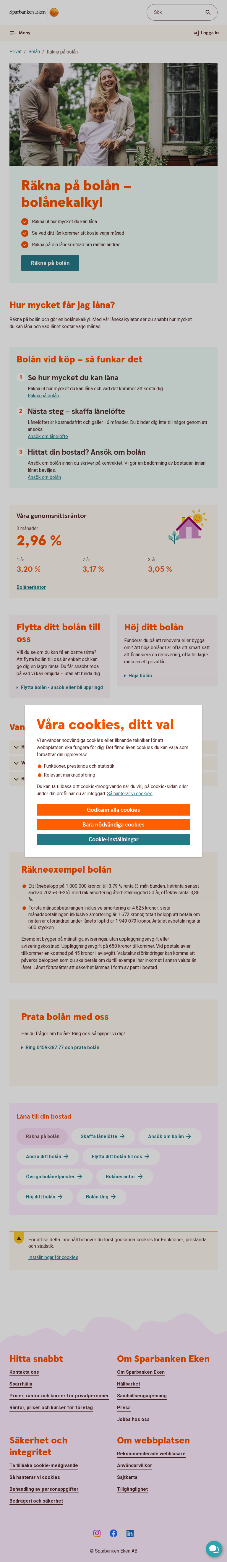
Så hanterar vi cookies (130, 793)
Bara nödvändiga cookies (113, 825)
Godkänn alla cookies (113, 810)
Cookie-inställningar (114, 839)
